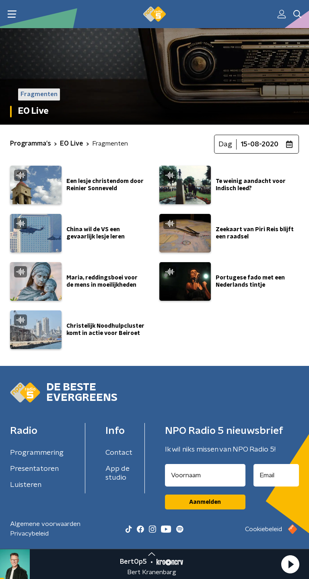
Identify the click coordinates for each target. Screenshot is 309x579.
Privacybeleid (29, 533)
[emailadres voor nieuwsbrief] (276, 475)
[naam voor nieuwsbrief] (205, 475)
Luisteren (25, 485)
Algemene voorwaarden (45, 524)
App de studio (117, 473)
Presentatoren (34, 468)
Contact (118, 452)
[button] (290, 564)
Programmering (37, 452)
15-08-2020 (259, 144)
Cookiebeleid (263, 529)
